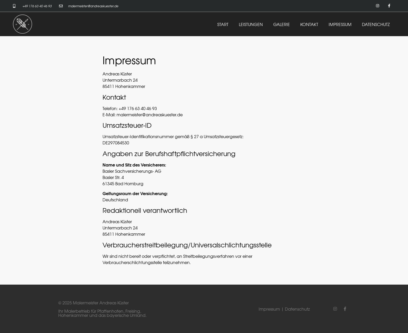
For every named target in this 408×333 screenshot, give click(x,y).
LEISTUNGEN (251, 24)
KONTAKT (309, 24)
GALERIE (281, 24)
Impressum (269, 309)
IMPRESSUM (340, 24)
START (222, 24)
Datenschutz (297, 309)
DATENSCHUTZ (376, 24)
